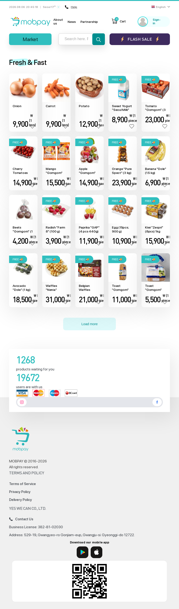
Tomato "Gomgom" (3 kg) (155, 108)
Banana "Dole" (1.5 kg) (155, 171)
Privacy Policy (20, 492)
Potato (84, 106)
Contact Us (21, 519)
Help (71, 7)
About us (58, 21)
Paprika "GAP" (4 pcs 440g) (89, 229)
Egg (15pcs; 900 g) (120, 229)
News (72, 22)
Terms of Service (22, 484)
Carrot (50, 106)
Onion (17, 106)
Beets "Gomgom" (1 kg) (22, 229)
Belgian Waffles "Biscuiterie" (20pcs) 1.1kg (88, 288)
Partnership (89, 22)
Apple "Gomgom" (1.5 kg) (87, 171)
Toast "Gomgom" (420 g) (153, 288)
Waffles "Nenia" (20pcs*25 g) (55, 288)
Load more (89, 324)
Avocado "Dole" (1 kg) (22, 288)
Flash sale (139, 39)
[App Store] (96, 552)
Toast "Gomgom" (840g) (120, 288)
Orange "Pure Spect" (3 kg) (122, 171)
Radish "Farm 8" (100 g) (55, 229)
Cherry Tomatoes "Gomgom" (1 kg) (22, 171)
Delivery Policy (20, 500)
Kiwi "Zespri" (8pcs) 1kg (154, 229)
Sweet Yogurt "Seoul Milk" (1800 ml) (122, 108)
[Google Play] (82, 552)
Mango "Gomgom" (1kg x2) (54, 171)
